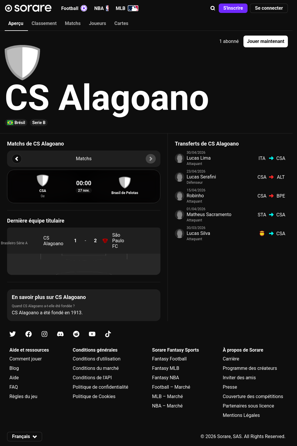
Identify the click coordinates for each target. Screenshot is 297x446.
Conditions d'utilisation (96, 359)
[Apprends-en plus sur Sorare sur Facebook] (28, 334)
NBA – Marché (167, 406)
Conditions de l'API (92, 377)
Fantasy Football (169, 359)
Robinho (195, 195)
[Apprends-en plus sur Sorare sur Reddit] (76, 334)
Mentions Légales (241, 415)
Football (74, 8)
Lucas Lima (199, 158)
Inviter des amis (239, 377)
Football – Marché (171, 387)
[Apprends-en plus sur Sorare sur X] (12, 334)
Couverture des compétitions (253, 396)
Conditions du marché (96, 368)
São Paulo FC (118, 240)
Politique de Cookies (94, 396)
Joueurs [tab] (97, 23)
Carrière (231, 359)
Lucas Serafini (201, 177)
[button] (213, 8)
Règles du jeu (23, 396)
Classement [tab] (44, 23)
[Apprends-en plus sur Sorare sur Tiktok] (108, 334)
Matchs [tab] (73, 23)
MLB (127, 8)
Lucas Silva (198, 233)
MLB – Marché (167, 396)
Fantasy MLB (165, 368)
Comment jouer (25, 359)
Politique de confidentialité (100, 387)
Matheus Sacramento (209, 214)
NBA (101, 8)
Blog (14, 368)
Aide (14, 377)
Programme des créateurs (250, 368)
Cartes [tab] (122, 23)
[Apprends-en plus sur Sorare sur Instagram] (44, 334)
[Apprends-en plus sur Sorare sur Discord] (60, 334)
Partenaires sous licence (248, 406)
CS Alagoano (53, 240)
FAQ (13, 387)
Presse (230, 387)
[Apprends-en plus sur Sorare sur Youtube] (92, 334)
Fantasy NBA (165, 377)
